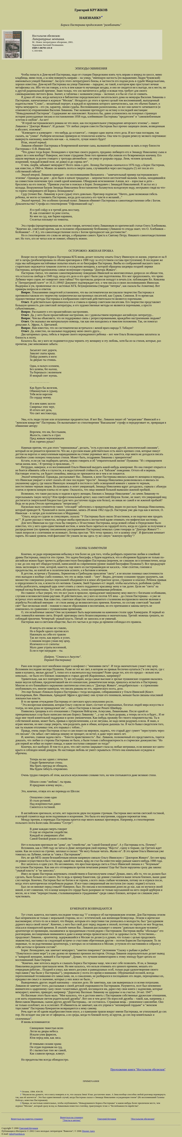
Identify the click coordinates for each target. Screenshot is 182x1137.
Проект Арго (88, 1131)
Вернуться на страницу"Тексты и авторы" (71, 1119)
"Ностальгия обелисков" (143, 1118)
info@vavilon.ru (17, 1134)
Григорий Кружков (106, 1118)
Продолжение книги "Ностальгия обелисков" (137, 1069)
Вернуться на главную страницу (27, 1118)
